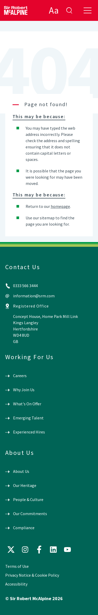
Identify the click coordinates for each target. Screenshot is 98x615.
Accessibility (16, 584)
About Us (21, 471)
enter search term (69, 10)
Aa (54, 10)
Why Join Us (23, 389)
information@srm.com (34, 295)
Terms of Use (17, 566)
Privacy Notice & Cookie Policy (32, 575)
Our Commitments (30, 513)
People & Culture (28, 499)
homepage (60, 206)
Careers (20, 375)
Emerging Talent (28, 417)
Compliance (23, 527)
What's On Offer (27, 403)
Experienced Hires (29, 432)
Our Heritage (24, 485)
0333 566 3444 (25, 285)
